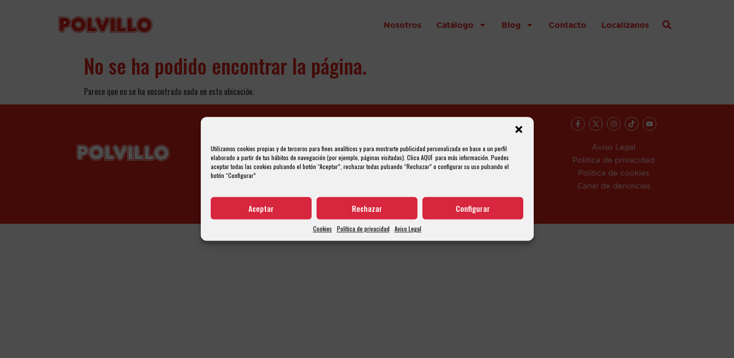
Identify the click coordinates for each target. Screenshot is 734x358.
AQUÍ (426, 157)
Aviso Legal (408, 229)
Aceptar (261, 208)
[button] (519, 129)
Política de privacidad (363, 229)
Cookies (322, 229)
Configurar (473, 208)
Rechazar (367, 208)
